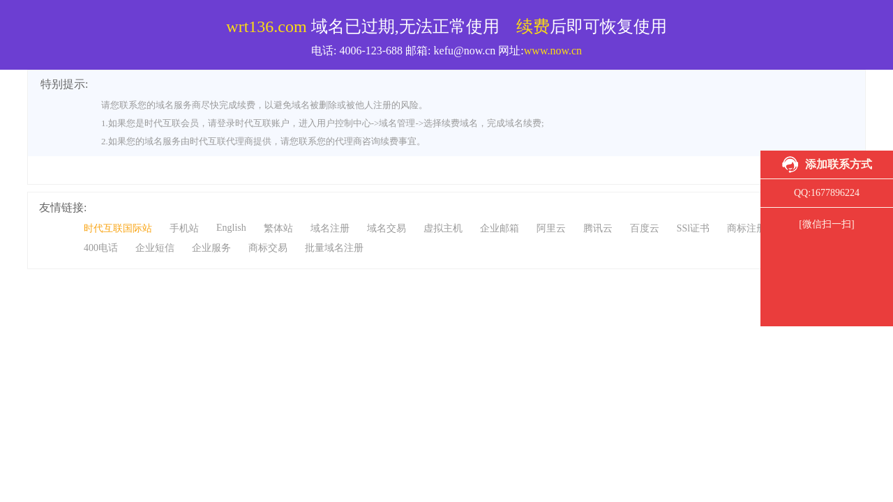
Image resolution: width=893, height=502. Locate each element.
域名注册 (330, 228)
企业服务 (211, 248)
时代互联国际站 (118, 228)
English (231, 227)
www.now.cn (553, 50)
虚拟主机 (443, 228)
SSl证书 (693, 228)
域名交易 (386, 228)
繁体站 (278, 228)
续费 (533, 26)
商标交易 (267, 248)
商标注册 (746, 228)
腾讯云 (598, 228)
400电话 (101, 248)
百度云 (644, 228)
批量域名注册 (334, 248)
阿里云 (551, 228)
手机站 (184, 228)
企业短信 (154, 248)
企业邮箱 (499, 228)
